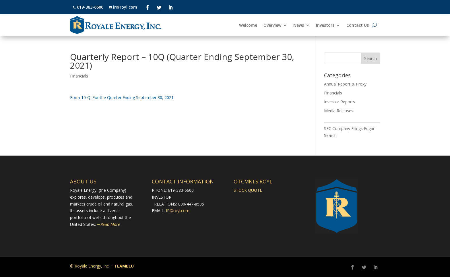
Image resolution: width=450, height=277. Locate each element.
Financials (79, 76)
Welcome (248, 25)
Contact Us (357, 25)
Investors (325, 25)
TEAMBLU (124, 266)
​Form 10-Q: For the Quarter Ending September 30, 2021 (122, 97)
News (298, 25)
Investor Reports (339, 101)
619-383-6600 (90, 7)
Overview (272, 25)
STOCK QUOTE (248, 190)
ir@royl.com (124, 7)
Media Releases (338, 110)
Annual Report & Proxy (345, 84)
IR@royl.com (177, 210)
